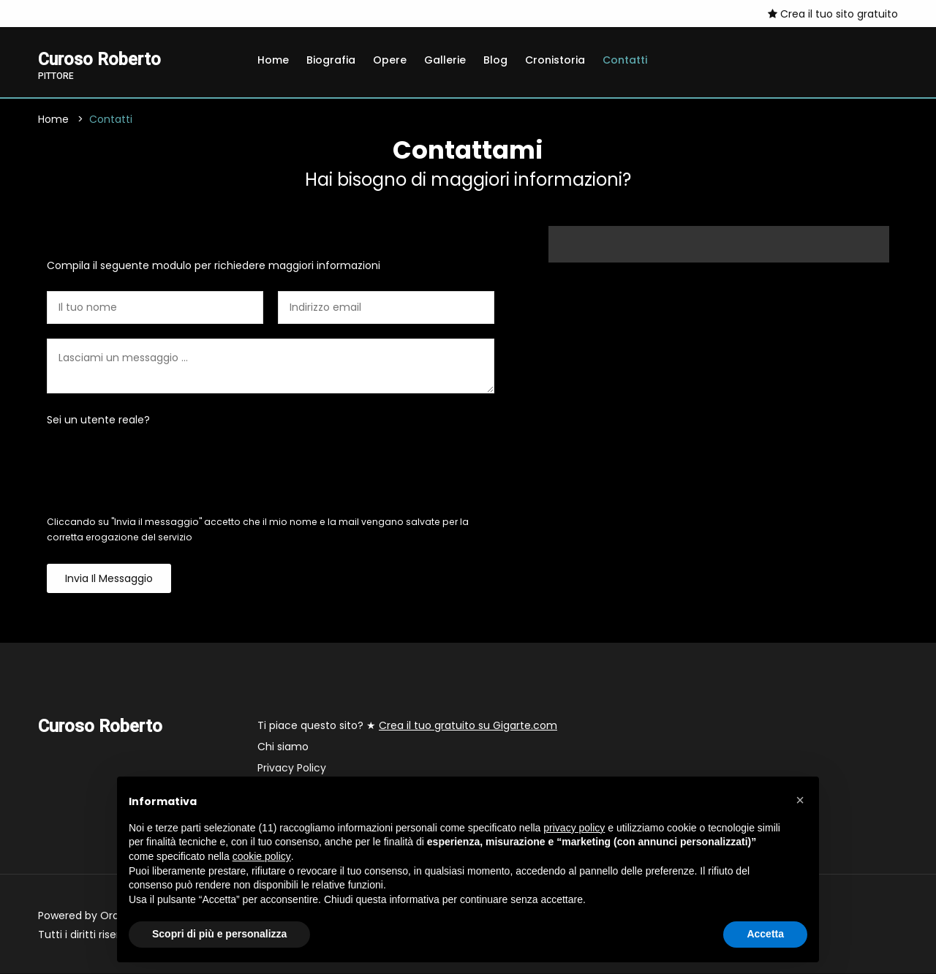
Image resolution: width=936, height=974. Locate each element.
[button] (800, 800)
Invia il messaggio (109, 579)
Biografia (330, 60)
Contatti (625, 60)
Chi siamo (283, 747)
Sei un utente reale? (98, 420)
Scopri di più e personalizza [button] (219, 934)
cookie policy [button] (262, 856)
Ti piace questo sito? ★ (407, 726)
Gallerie (445, 60)
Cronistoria (555, 60)
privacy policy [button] (574, 828)
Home (273, 60)
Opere (390, 60)
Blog (495, 60)
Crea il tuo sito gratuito (833, 14)
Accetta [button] (765, 934)
